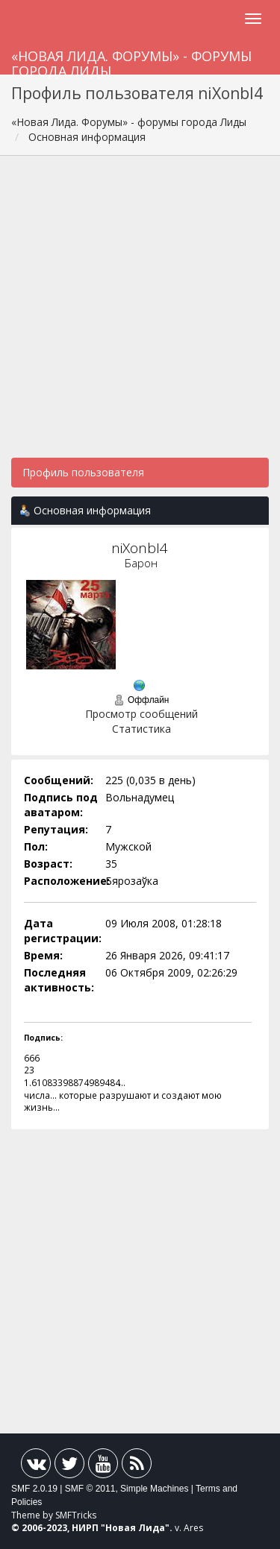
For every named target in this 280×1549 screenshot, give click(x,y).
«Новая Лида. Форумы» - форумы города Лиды (131, 61)
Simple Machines (154, 1488)
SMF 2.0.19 (34, 1488)
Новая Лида (135, 1527)
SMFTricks (75, 1515)
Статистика (141, 729)
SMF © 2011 (90, 1488)
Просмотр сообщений (141, 714)
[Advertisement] (140, 314)
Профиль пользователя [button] (83, 472)
